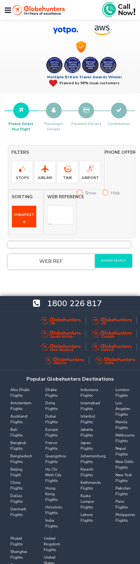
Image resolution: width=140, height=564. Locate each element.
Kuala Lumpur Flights (87, 501)
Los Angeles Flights (122, 409)
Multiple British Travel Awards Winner (84, 77)
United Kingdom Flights (52, 544)
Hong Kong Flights (51, 494)
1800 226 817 (74, 303)
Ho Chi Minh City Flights (53, 475)
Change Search (113, 261)
